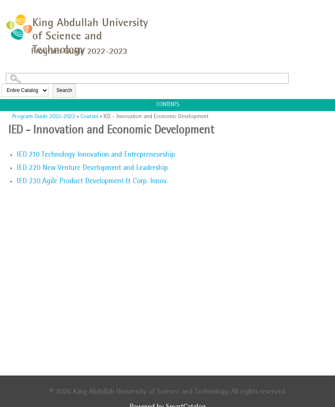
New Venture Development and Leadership (92, 168)
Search (64, 90)
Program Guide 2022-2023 (43, 117)
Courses (89, 117)
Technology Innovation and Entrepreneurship (96, 155)
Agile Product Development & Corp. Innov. (92, 182)
